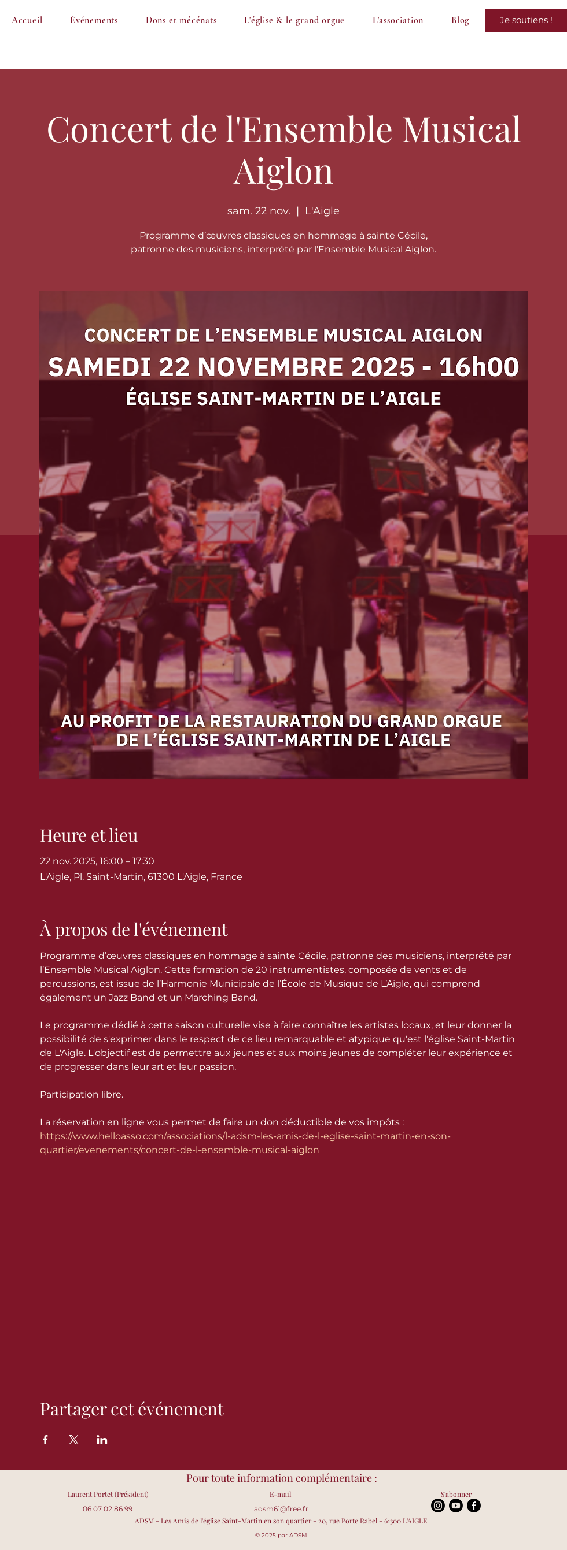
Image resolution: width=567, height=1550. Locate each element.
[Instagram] (438, 1505)
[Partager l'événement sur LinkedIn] (102, 1439)
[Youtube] (456, 1505)
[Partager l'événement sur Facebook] (45, 1439)
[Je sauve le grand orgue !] (526, 20)
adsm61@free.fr (281, 1508)
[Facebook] (474, 1505)
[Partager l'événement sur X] (73, 1439)
